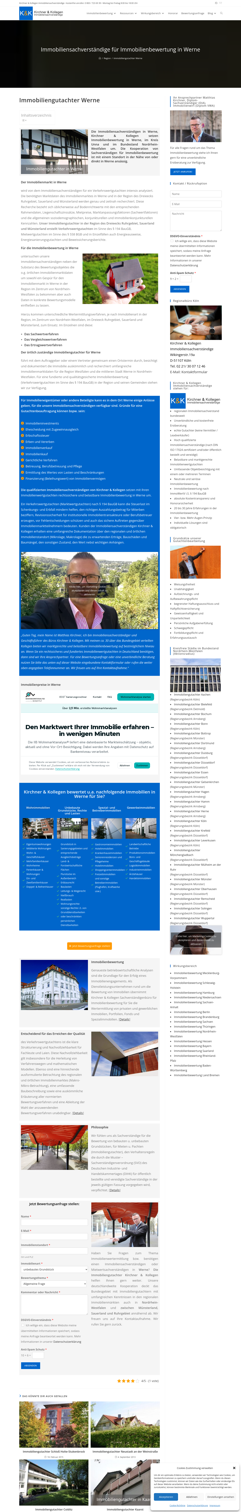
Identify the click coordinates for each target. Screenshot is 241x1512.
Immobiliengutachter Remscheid (194, 899)
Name (26, 1218)
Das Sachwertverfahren (41, 334)
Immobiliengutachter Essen (191, 772)
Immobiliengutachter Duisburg (193, 753)
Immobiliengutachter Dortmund (194, 743)
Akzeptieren (166, 1496)
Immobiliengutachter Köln (190, 821)
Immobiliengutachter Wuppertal (194, 918)
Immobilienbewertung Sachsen (193, 1022)
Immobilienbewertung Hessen (193, 1041)
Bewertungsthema (34, 1280)
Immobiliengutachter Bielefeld (193, 704)
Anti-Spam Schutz (34, 1351)
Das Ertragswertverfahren (43, 345)
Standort (118, 157)
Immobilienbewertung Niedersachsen (197, 997)
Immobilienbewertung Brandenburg (196, 1017)
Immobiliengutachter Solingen (193, 908)
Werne (109, 161)
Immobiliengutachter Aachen (192, 694)
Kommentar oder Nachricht (40, 1294)
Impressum (215, 1505)
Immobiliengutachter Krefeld (192, 830)
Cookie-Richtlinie (177, 1505)
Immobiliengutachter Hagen (191, 792)
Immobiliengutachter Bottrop (192, 733)
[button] (234, 1468)
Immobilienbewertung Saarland (194, 1051)
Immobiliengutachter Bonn (191, 724)
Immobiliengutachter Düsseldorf (194, 762)
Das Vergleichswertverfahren (45, 339)
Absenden (30, 1367)
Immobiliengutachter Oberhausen (195, 889)
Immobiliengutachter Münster (193, 879)
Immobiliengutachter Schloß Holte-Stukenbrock (54, 1453)
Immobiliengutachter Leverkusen (195, 840)
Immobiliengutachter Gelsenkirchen (196, 782)
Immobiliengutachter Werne (128, 58)
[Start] (100, 58)
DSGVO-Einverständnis (37, 1322)
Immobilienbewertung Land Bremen (197, 1075)
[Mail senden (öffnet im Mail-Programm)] (220, 3)
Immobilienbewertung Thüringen (195, 1026)
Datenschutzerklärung (197, 1505)
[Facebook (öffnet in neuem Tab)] (216, 3)
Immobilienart (32, 1265)
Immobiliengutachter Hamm (192, 801)
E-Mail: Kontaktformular (189, 372)
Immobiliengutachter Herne (191, 811)
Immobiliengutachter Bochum (192, 714)
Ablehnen (191, 1496)
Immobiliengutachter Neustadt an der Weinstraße (125, 1453)
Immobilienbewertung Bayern (192, 1046)
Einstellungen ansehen (220, 1496)
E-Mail (26, 1233)
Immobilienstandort (35, 1247)
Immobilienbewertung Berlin (192, 1012)
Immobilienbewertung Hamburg (194, 992)
